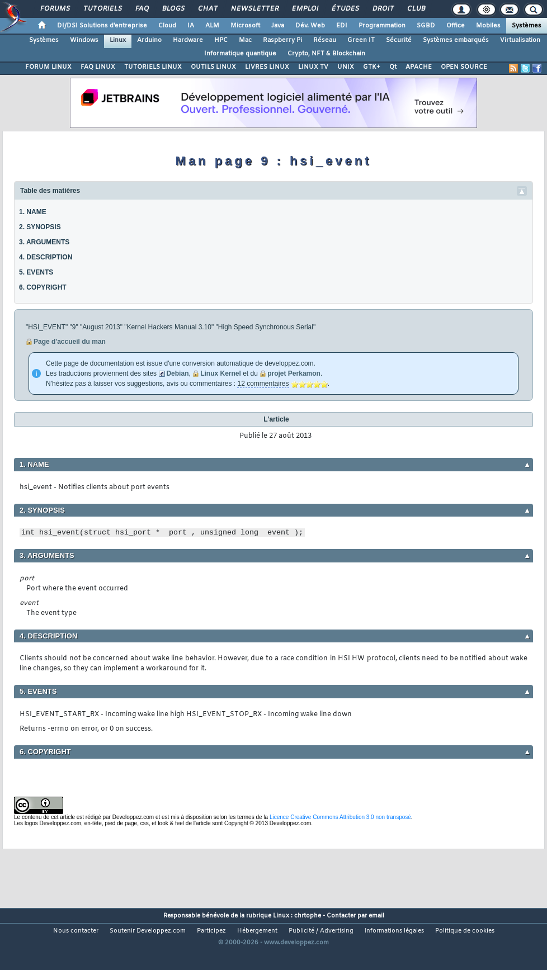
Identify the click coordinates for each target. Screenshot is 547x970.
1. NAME (32, 212)
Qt (393, 67)
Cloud (167, 26)
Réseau (324, 40)
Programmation (382, 26)
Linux (118, 40)
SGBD (426, 26)
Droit (382, 8)
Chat (207, 8)
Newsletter (254, 8)
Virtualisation (520, 40)
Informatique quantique (240, 54)
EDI (341, 26)
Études (345, 8)
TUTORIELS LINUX (153, 67)
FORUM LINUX (48, 67)
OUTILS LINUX (213, 67)
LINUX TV (313, 67)
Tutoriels (102, 8)
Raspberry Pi (282, 40)
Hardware (188, 40)
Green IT (361, 40)
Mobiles (488, 26)
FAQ (141, 8)
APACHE (418, 67)
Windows (84, 40)
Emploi (304, 8)
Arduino (149, 40)
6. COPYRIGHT (43, 287)
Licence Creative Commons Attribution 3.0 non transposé (340, 817)
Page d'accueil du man (70, 342)
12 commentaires (263, 383)
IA (190, 26)
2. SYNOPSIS (40, 227)
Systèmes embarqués (456, 40)
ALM (212, 26)
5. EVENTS (36, 272)
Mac (245, 40)
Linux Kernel (220, 373)
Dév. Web (310, 26)
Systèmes (526, 26)
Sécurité (399, 40)
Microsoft (245, 26)
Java (277, 26)
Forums (54, 8)
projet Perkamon (293, 373)
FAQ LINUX (98, 67)
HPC (221, 40)
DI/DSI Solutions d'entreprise (102, 26)
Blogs (173, 8)
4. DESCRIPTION (45, 257)
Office (455, 26)
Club (415, 8)
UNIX (345, 67)
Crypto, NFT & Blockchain (326, 54)
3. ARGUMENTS (44, 242)
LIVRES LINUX (267, 67)
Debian (177, 373)
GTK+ (371, 67)
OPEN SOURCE (464, 67)
